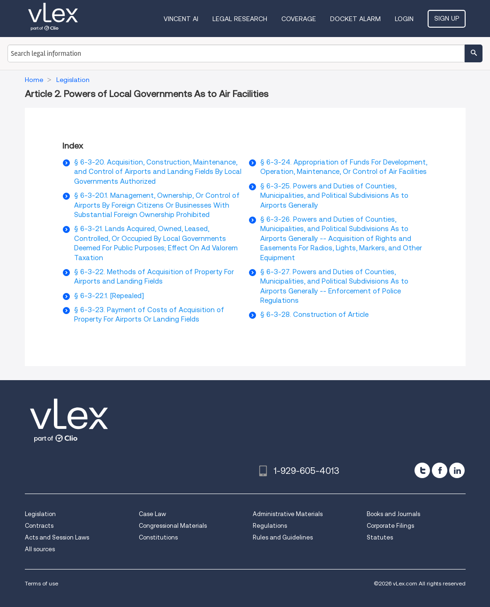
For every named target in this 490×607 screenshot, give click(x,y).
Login (404, 18)
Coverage (298, 18)
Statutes (380, 537)
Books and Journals (393, 513)
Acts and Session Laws (57, 537)
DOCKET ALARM (355, 18)
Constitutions (158, 537)
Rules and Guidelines (283, 537)
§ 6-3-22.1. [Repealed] (109, 296)
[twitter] (422, 470)
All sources (40, 549)
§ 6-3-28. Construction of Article (314, 314)
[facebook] (439, 470)
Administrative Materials (288, 513)
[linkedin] (457, 470)
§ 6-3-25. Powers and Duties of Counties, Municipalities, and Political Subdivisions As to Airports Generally (334, 195)
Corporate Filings (390, 525)
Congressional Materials (173, 525)
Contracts (39, 525)
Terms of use (41, 583)
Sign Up (446, 18)
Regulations (270, 525)
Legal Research (239, 18)
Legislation (40, 513)
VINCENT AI (181, 18)
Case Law (152, 513)
